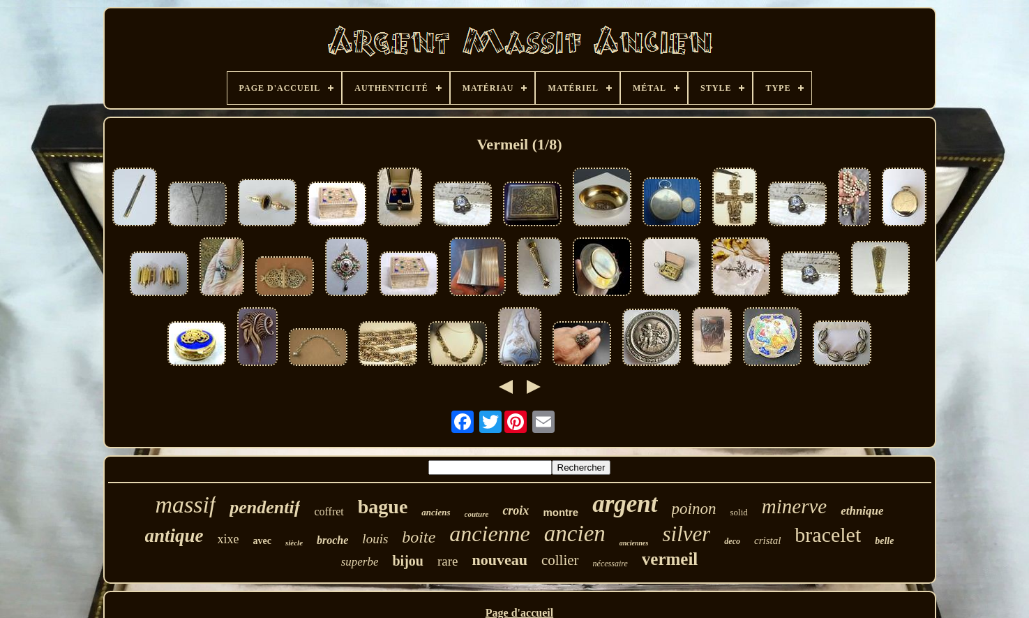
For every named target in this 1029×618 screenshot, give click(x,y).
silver (686, 534)
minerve (794, 506)
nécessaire (610, 563)
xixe (228, 539)
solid (738, 512)
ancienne (489, 533)
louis (375, 538)
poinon (694, 508)
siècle (294, 542)
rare (447, 561)
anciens (435, 512)
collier (560, 560)
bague (383, 506)
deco (732, 541)
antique (174, 535)
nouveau (499, 559)
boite (418, 537)
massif (185, 504)
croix (515, 510)
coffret (328, 511)
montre (560, 512)
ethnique (862, 510)
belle (884, 541)
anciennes (634, 543)
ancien (575, 533)
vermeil (670, 559)
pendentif (265, 507)
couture (477, 514)
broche (332, 540)
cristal (767, 540)
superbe (360, 561)
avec (262, 541)
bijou (407, 560)
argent (624, 503)
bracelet (828, 534)
